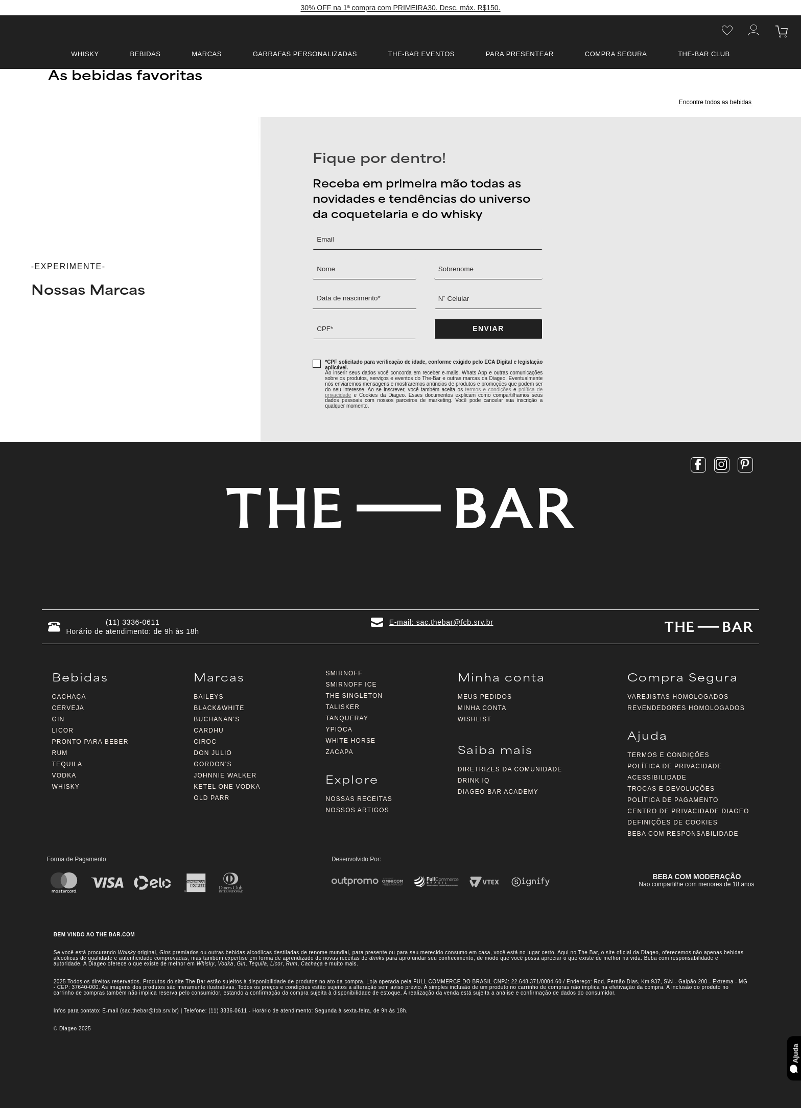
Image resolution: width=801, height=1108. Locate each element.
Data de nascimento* (350, 298)
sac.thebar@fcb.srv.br (149, 1010)
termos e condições (488, 389)
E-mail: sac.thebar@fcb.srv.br (441, 622)
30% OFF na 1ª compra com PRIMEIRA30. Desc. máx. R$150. (400, 8)
